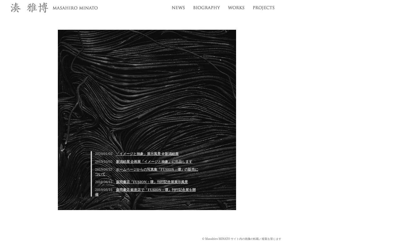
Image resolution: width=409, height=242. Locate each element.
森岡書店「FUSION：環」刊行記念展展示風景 (152, 181)
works (236, 6)
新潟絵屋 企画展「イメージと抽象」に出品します (154, 161)
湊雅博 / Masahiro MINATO (53, 8)
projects (265, 6)
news (177, 6)
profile (206, 6)
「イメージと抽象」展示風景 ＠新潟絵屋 (147, 153)
